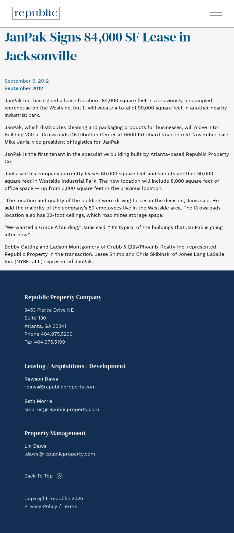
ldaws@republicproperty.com (59, 454)
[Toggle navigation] (216, 14)
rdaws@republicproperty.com (60, 387)
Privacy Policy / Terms (50, 506)
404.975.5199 (49, 342)
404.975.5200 (57, 334)
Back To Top (38, 476)
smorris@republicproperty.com (61, 409)
